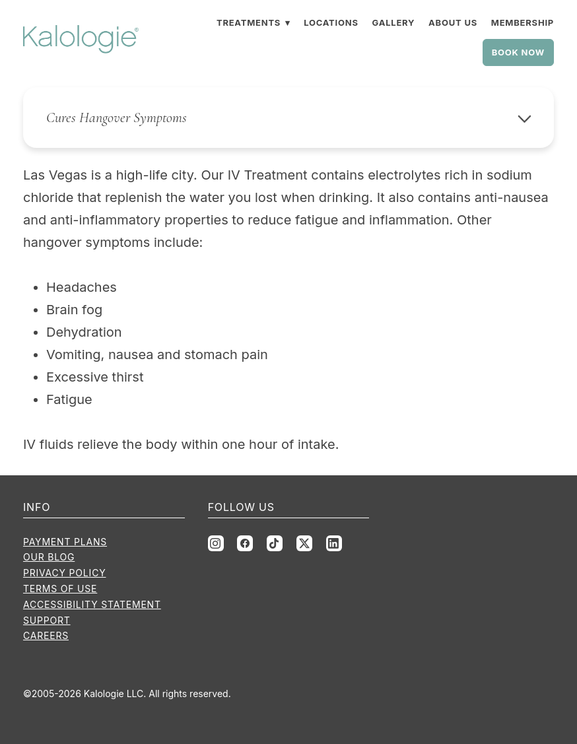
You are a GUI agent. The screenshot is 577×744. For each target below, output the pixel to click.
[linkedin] (334, 543)
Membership (522, 22)
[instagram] (216, 543)
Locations (331, 22)
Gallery (393, 22)
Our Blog (49, 556)
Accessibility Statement (92, 604)
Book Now (518, 52)
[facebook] (245, 543)
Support (47, 620)
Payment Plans (65, 541)
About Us (452, 22)
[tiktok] (275, 543)
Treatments (253, 22)
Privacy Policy (64, 572)
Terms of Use (60, 588)
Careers (46, 635)
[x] (304, 543)
